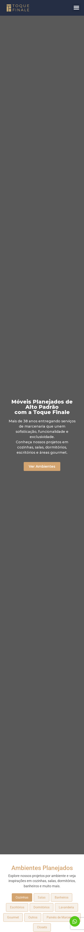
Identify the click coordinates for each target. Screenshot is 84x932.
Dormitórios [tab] (42, 907)
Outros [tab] (32, 917)
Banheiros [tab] (61, 897)
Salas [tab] (41, 897)
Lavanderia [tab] (66, 907)
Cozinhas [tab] (22, 897)
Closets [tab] (42, 927)
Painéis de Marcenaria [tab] (62, 917)
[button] (76, 7)
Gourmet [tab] (13, 917)
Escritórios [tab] (17, 907)
